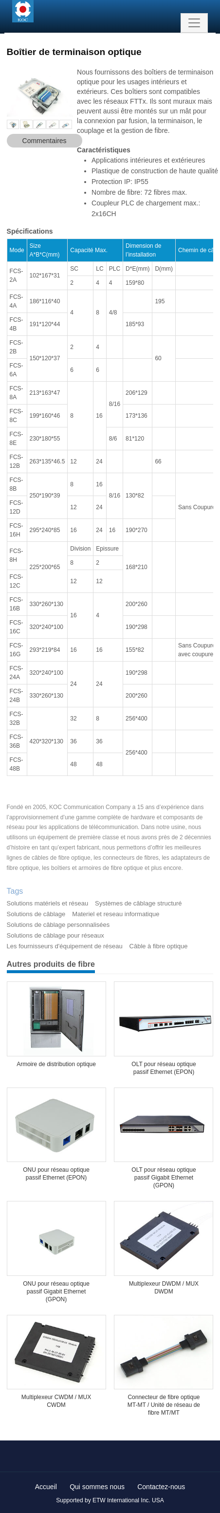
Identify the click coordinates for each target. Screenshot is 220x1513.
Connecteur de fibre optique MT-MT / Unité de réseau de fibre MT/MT (164, 1405)
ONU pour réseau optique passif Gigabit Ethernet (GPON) (56, 1291)
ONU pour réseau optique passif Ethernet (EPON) (56, 1173)
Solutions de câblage (36, 914)
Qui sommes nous (97, 1487)
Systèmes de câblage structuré (138, 903)
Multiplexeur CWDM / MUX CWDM (56, 1401)
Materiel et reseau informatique (115, 914)
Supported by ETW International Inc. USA (110, 1500)
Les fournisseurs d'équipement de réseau (65, 946)
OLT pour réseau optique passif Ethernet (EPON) (163, 1068)
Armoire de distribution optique (56, 1064)
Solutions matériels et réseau (48, 903)
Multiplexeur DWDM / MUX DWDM (164, 1287)
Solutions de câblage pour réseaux (55, 935)
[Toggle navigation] (194, 23)
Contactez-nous (161, 1487)
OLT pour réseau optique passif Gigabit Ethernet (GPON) (163, 1177)
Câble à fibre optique (158, 946)
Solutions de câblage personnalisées (58, 924)
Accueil (46, 1487)
